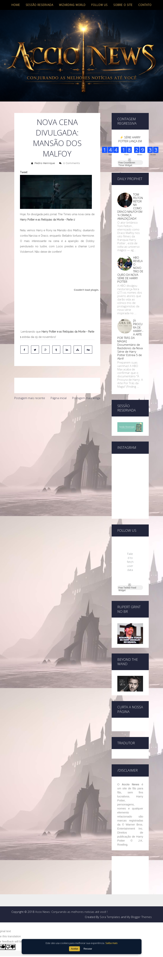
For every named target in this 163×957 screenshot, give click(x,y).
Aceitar (74, 948)
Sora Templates (110, 868)
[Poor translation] (10, 898)
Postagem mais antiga (86, 398)
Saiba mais (111, 943)
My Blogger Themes (139, 868)
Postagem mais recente (29, 398)
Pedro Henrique (45, 163)
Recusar (87, 948)
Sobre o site (123, 5)
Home (15, 5)
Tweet (23, 172)
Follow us (99, 5)
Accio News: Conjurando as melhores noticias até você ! (71, 862)
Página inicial (59, 398)
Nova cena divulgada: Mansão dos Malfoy (57, 138)
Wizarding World (72, 5)
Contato (145, 5)
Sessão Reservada (39, 5)
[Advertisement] (57, 430)
